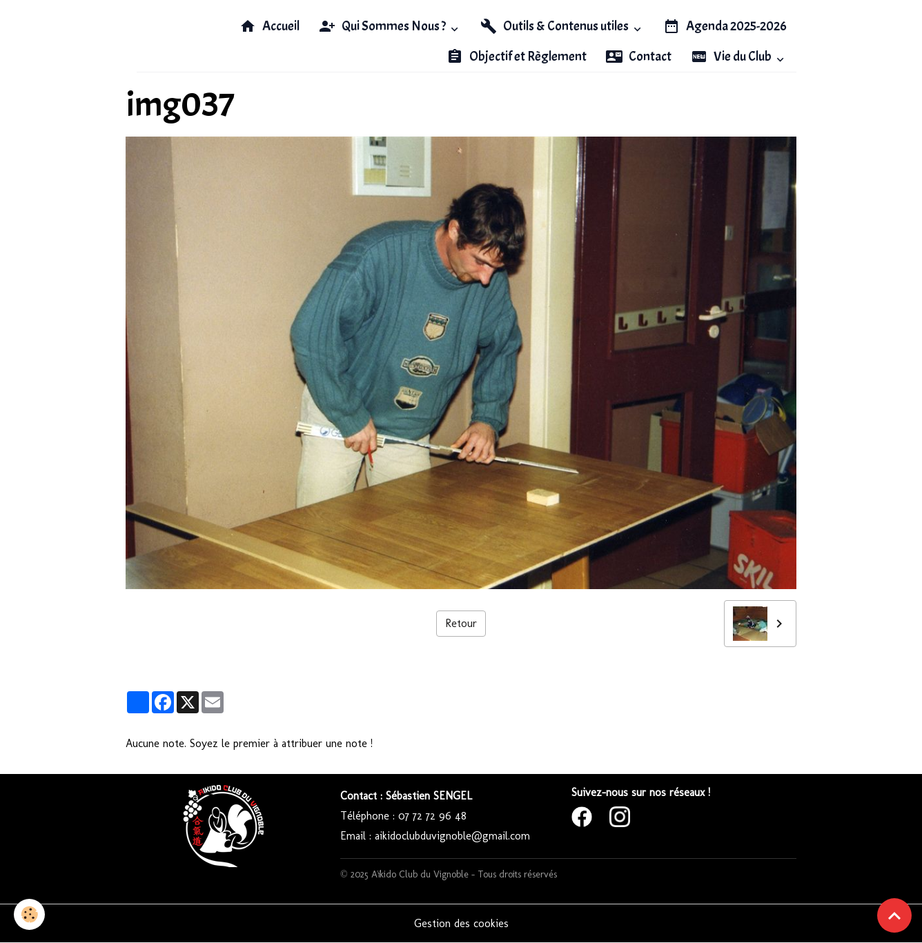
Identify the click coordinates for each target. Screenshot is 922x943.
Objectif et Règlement (517, 56)
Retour (461, 623)
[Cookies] (29, 914)
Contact (638, 56)
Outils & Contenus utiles (555, 26)
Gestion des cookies (461, 923)
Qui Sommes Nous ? (383, 26)
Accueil (269, 26)
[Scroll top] (894, 915)
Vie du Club (732, 56)
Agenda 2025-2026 (725, 26)
